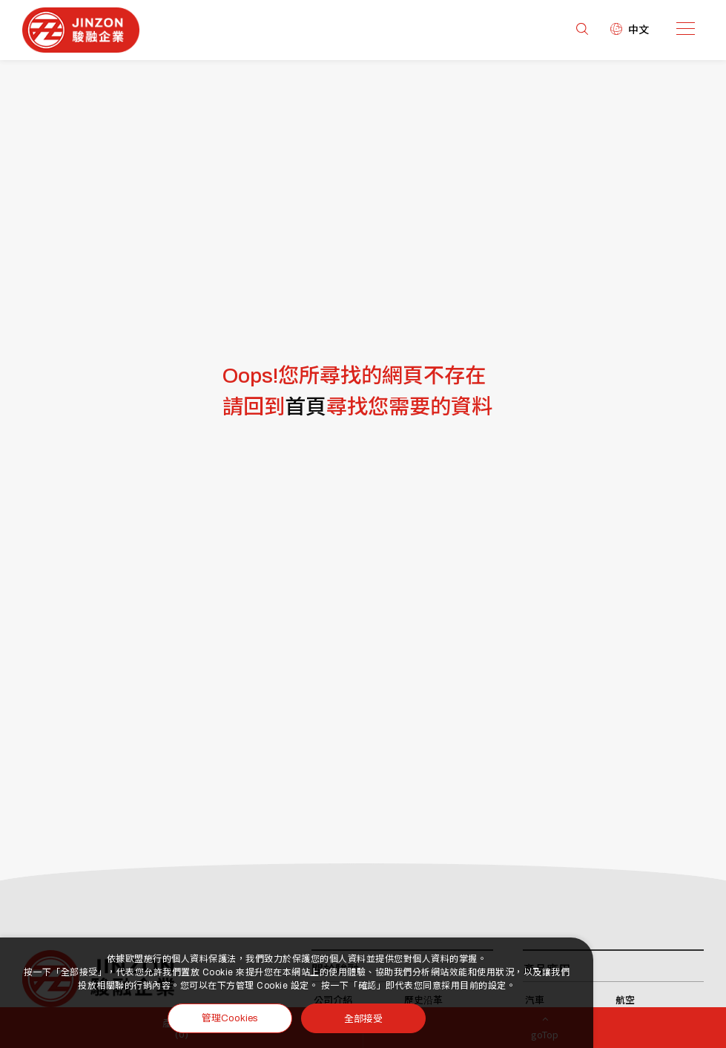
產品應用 (546, 969)
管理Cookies (230, 1018)
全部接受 (363, 1018)
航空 (625, 1000)
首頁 (305, 406)
